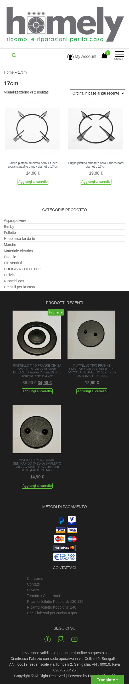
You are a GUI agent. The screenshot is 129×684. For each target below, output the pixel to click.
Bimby (9, 226)
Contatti (33, 584)
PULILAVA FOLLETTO (22, 269)
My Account (81, 56)
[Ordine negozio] (97, 93)
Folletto (10, 232)
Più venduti (13, 263)
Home (9, 72)
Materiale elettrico (18, 251)
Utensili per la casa (19, 287)
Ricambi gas (14, 281)
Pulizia (9, 275)
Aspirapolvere (15, 220)
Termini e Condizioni (43, 596)
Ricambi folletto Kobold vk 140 (51, 607)
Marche (10, 244)
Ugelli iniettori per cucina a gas (52, 613)
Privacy (33, 590)
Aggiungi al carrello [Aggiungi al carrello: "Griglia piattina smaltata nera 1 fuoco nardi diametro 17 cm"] (96, 182)
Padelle (10, 257)
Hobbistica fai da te (19, 238)
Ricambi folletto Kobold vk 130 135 (55, 601)
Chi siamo (35, 578)
